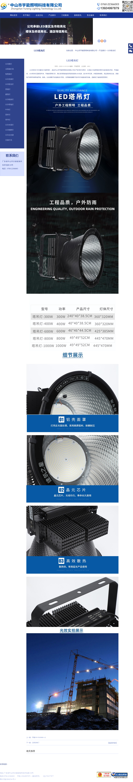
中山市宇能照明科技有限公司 (86, 50)
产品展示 (52, 15)
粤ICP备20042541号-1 (8, 779)
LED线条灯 (9, 99)
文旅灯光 (8, 140)
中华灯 (7, 110)
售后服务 (90, 15)
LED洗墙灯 (9, 79)
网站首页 (13, 15)
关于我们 (26, 15)
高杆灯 (7, 115)
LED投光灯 (9, 84)
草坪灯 (7, 120)
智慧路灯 (8, 74)
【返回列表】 (112, 743)
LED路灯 (8, 64)
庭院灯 (7, 94)
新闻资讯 (77, 15)
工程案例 (65, 15)
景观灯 (7, 89)
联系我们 (103, 15)
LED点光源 (9, 135)
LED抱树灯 (9, 130)
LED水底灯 (9, 125)
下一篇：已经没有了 (32, 742)
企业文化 (39, 15)
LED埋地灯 (9, 104)
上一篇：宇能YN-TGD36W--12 (36, 737)
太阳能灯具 (9, 69)
